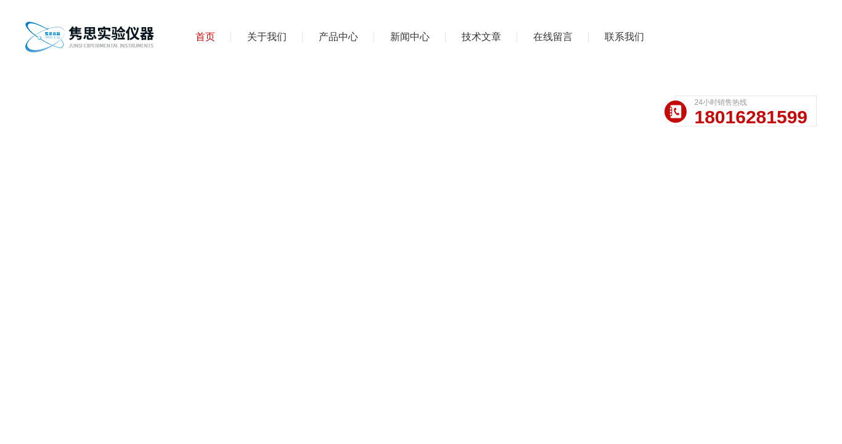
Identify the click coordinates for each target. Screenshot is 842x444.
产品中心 (338, 36)
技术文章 (481, 36)
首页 (205, 36)
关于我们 (267, 36)
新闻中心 (410, 36)
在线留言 (553, 36)
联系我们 (624, 36)
